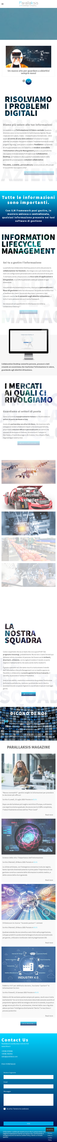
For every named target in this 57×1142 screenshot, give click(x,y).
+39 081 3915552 (7, 1054)
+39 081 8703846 (7, 1051)
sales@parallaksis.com (9, 1056)
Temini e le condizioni (21, 1109)
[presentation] (19, 1116)
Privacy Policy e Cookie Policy (50, 1136)
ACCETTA (50, 1129)
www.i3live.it (5, 1046)
